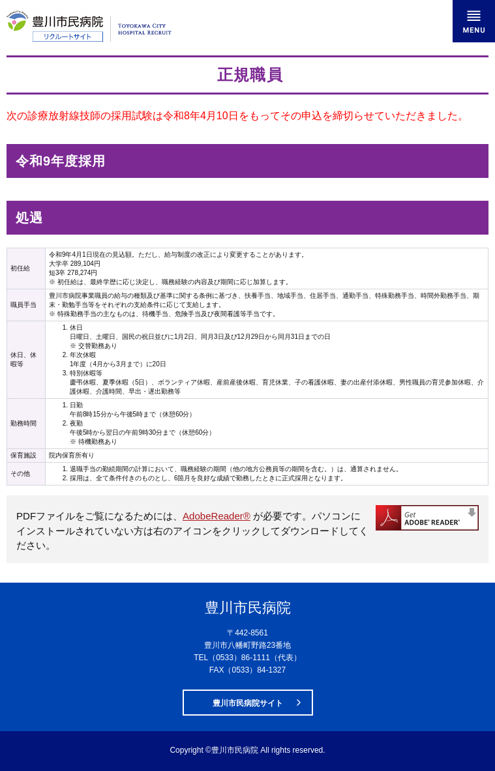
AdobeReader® (216, 515)
